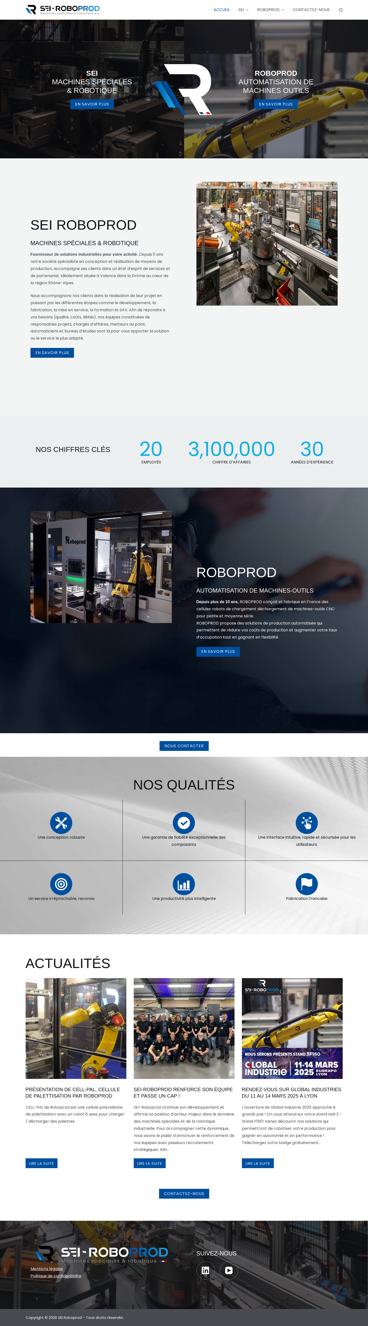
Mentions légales (46, 1269)
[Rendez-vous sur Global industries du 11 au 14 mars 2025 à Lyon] (292, 1028)
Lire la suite (43, 1164)
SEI (244, 10)
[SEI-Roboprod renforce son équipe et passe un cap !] (184, 1028)
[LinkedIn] (205, 1270)
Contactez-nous (311, 10)
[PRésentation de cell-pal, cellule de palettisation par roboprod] (76, 1028)
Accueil (222, 10)
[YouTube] (229, 1270)
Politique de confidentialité (55, 1276)
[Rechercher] (341, 10)
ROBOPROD (271, 10)
